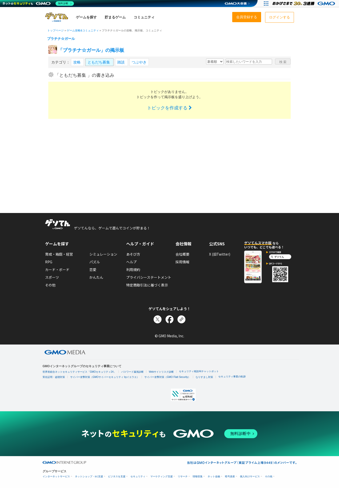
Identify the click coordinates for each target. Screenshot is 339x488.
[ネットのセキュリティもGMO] (38, 3)
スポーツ (52, 277)
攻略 (77, 62)
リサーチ (183, 476)
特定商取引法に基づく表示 (147, 284)
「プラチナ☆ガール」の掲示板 (91, 50)
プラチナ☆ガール (61, 39)
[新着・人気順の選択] (215, 62)
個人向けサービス (250, 476)
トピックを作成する (169, 107)
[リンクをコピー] (181, 319)
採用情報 (182, 261)
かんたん (96, 277)
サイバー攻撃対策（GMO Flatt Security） (167, 377)
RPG (48, 261)
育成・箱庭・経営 (59, 254)
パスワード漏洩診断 (132, 371)
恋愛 (92, 269)
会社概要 (182, 254)
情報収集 (198, 476)
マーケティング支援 (161, 476)
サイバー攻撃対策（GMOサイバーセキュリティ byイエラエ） (104, 377)
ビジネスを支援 (116, 476)
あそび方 (133, 254)
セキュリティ (137, 476)
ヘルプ (131, 261)
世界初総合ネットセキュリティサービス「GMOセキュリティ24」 (79, 371)
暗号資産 (230, 476)
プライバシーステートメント (148, 277)
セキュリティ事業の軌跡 (232, 376)
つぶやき (139, 62)
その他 (50, 284)
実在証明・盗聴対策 (54, 377)
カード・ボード (57, 269)
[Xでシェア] (158, 319)
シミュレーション (103, 254)
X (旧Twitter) (219, 254)
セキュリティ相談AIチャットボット (199, 371)
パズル (94, 261)
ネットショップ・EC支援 (89, 476)
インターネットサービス (56, 476)
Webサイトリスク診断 (161, 371)
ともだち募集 (99, 62)
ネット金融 (214, 476)
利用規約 (133, 269)
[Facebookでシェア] (169, 319)
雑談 (121, 62)
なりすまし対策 (204, 377)
